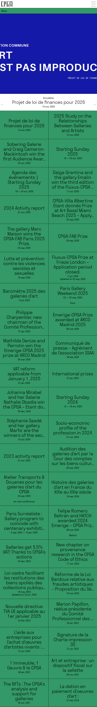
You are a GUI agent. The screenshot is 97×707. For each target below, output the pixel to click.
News (4, 10)
